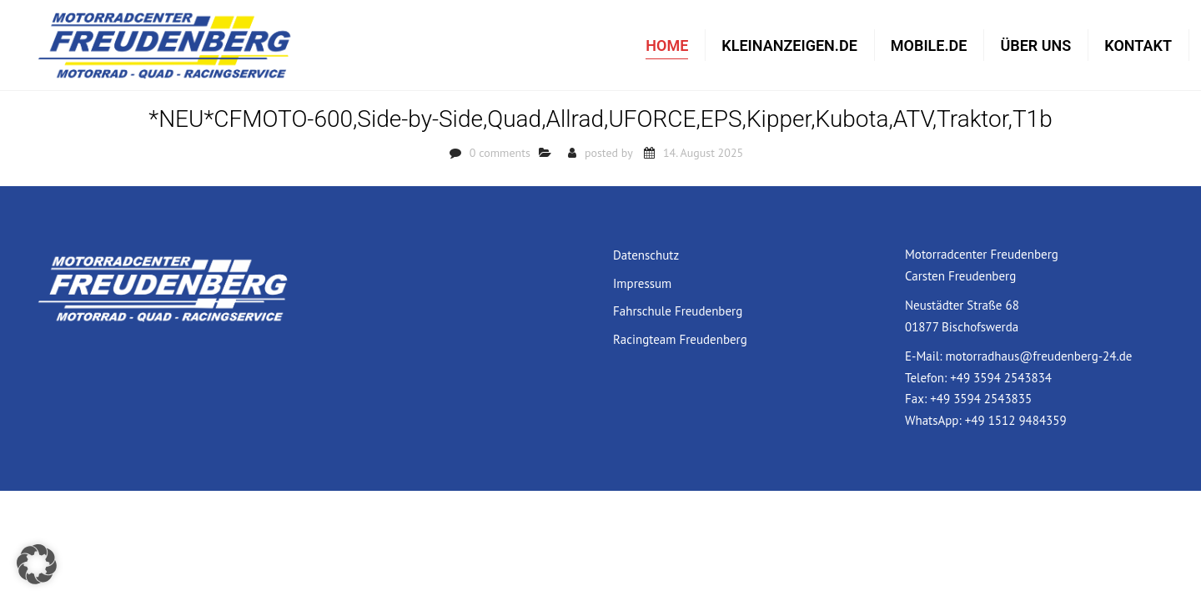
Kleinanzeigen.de (789, 46)
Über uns (1035, 46)
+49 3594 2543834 (1001, 380)
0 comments (500, 155)
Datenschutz (646, 257)
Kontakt (1138, 46)
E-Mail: (925, 358)
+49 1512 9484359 (1016, 423)
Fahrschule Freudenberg (677, 313)
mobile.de (929, 46)
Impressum (642, 286)
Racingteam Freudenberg (680, 342)
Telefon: (927, 380)
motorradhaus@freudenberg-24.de (1038, 358)
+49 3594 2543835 (981, 401)
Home (667, 46)
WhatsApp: (935, 423)
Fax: (917, 401)
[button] (36, 564)
